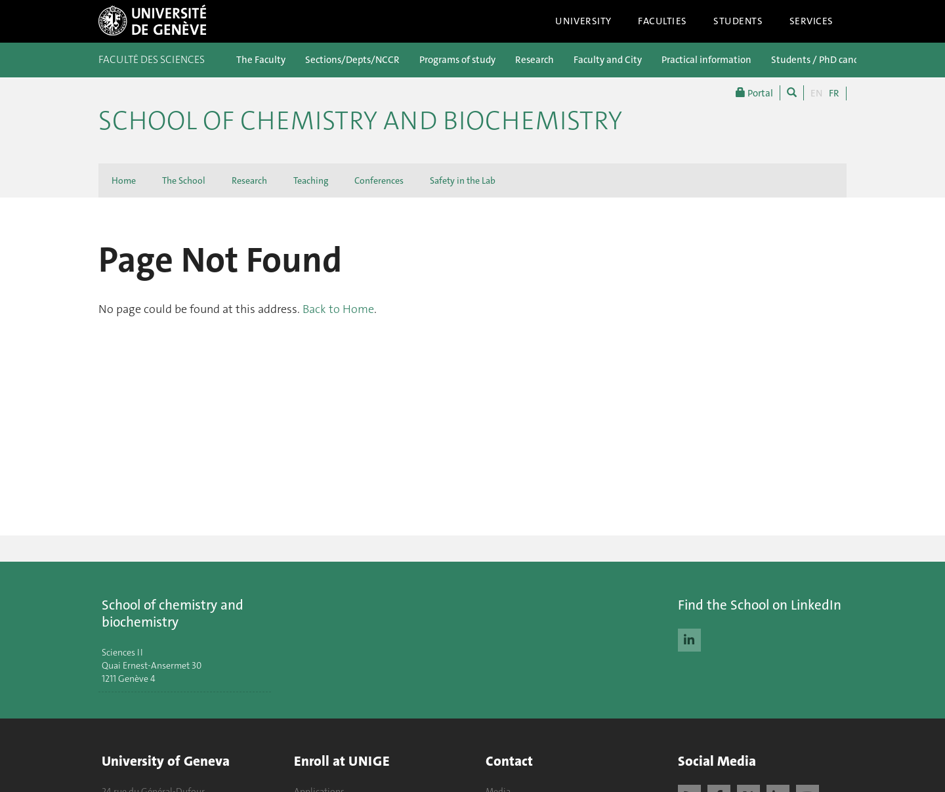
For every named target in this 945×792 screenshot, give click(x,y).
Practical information (706, 59)
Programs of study (457, 59)
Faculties (662, 21)
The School (183, 180)
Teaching (310, 180)
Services (811, 21)
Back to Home (338, 309)
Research (534, 59)
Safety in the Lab (462, 180)
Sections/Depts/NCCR (352, 59)
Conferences (379, 180)
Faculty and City (608, 59)
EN (816, 93)
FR (834, 93)
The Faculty (260, 59)
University (583, 21)
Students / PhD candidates (828, 59)
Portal (754, 93)
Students (738, 21)
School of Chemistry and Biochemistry (360, 121)
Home (124, 180)
